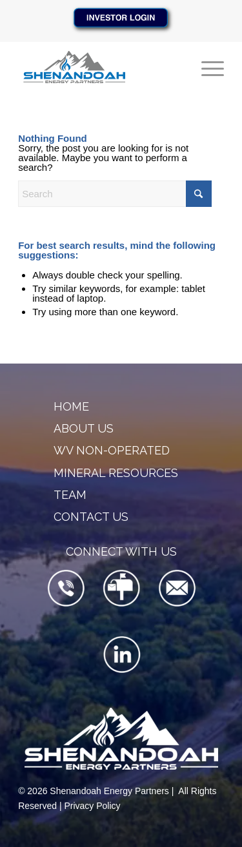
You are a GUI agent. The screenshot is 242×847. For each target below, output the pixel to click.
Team (70, 494)
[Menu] (206, 67)
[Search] (115, 193)
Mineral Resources (116, 473)
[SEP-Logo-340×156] (100, 67)
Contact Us (91, 516)
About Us (84, 428)
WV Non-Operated (112, 450)
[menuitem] (206, 67)
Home (71, 406)
